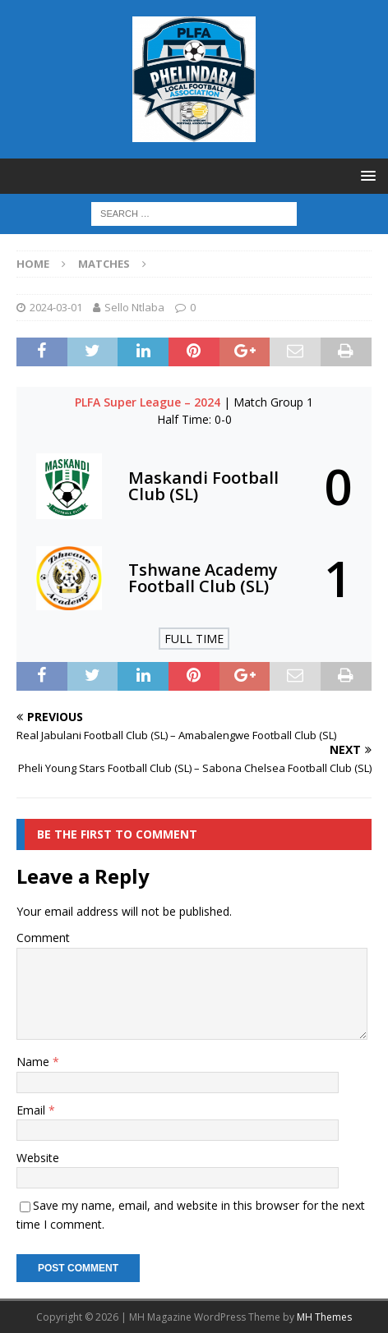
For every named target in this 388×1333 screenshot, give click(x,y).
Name (34, 1061)
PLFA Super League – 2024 (149, 402)
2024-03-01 (56, 307)
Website (37, 1157)
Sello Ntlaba (134, 307)
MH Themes (324, 1317)
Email (32, 1110)
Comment (43, 937)
